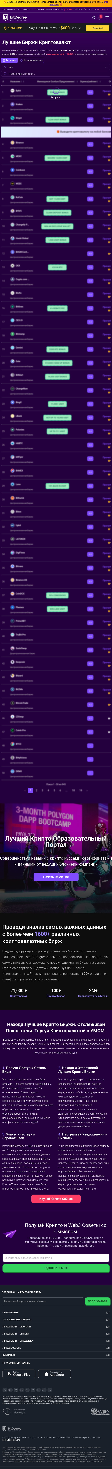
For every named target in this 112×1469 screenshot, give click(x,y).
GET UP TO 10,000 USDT (57, 417)
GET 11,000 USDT (57, 199)
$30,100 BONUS (57, 92)
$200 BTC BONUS (57, 349)
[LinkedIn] (27, 1390)
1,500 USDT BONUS (57, 240)
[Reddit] (44, 1390)
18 (73, 790)
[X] (4, 1390)
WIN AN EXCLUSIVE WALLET (57, 226)
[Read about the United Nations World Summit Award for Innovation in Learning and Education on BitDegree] (100, 1410)
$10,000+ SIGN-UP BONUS (57, 363)
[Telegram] (10, 1390)
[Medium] (33, 1390)
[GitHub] (49, 1390)
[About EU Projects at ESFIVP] (14, 1410)
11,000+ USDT (57, 404)
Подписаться (97, 1301)
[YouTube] (16, 1390)
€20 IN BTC (57, 267)
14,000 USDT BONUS (57, 376)
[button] (99, 17)
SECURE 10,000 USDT (57, 158)
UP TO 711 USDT (57, 431)
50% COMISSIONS (57, 595)
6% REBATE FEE (57, 308)
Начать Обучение (56, 877)
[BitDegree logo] (11, 1429)
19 (80, 790)
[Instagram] (38, 1390)
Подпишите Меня (56, 1268)
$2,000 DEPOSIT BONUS (57, 212)
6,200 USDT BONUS (57, 119)
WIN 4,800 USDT (57, 609)
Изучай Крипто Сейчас (56, 1199)
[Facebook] (21, 1390)
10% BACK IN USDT (57, 486)
